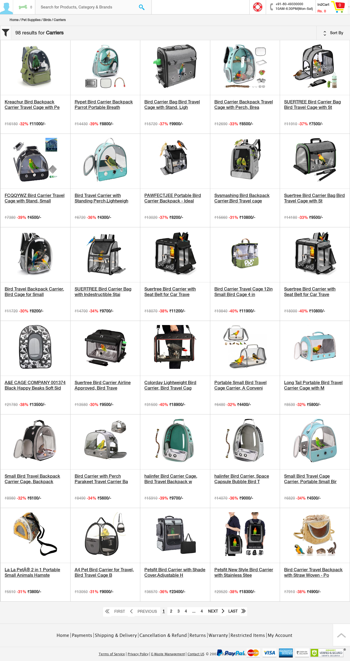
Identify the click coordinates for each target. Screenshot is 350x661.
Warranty (218, 635)
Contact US (196, 654)
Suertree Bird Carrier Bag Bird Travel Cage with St (314, 198)
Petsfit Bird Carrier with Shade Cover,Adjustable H (174, 572)
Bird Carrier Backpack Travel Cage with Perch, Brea (243, 104)
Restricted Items (248, 635)
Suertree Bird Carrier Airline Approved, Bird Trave (103, 385)
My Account (280, 635)
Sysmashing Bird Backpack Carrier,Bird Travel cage (242, 198)
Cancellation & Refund (163, 635)
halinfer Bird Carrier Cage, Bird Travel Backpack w (170, 479)
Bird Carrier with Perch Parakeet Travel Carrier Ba (101, 479)
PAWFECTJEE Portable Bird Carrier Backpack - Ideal (172, 198)
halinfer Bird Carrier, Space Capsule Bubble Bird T (241, 479)
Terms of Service (112, 654)
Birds (47, 20)
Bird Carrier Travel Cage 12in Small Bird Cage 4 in (243, 291)
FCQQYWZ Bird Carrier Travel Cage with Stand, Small (35, 198)
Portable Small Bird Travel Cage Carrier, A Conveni (240, 385)
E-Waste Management (168, 654)
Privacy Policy (138, 654)
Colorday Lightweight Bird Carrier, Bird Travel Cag (170, 385)
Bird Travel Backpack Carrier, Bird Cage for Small (34, 291)
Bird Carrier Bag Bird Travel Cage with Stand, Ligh (172, 104)
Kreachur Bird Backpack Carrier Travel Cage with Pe (32, 104)
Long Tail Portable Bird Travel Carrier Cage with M (313, 385)
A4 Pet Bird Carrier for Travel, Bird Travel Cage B (104, 572)
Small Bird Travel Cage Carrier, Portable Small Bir (310, 479)
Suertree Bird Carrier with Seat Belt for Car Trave (170, 291)
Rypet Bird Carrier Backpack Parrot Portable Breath (104, 104)
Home (14, 20)
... (194, 611)
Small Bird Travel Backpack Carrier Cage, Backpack (32, 479)
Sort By (333, 33)
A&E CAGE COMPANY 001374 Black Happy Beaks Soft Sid (35, 385)
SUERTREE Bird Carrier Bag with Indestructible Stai (103, 291)
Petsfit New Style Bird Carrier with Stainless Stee (243, 572)
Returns (197, 635)
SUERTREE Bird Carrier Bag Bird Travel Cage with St (312, 104)
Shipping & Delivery (116, 635)
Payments (82, 635)
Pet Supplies (30, 20)
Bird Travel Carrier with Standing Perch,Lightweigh (101, 198)
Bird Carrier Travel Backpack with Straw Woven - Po (313, 572)
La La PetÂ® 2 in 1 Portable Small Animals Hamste (32, 572)
